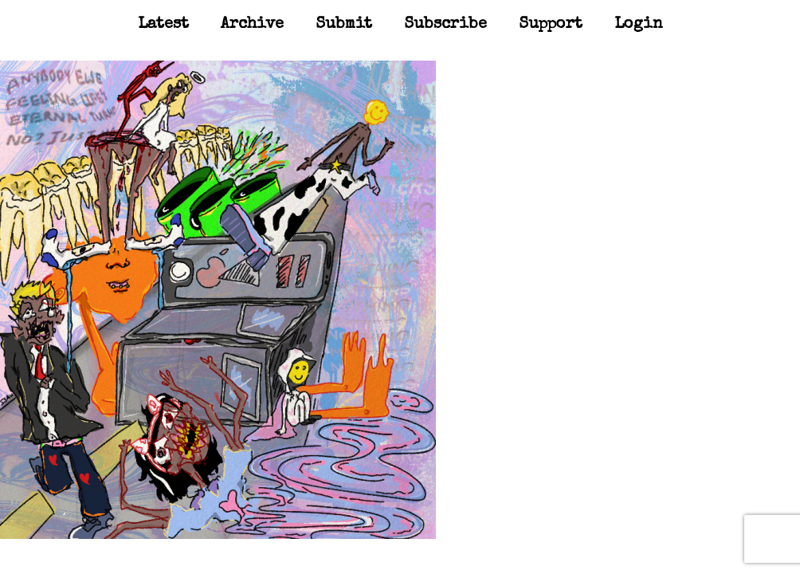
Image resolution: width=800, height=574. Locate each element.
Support (550, 25)
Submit (344, 25)
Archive (252, 25)
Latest (163, 25)
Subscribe (445, 25)
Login (638, 25)
